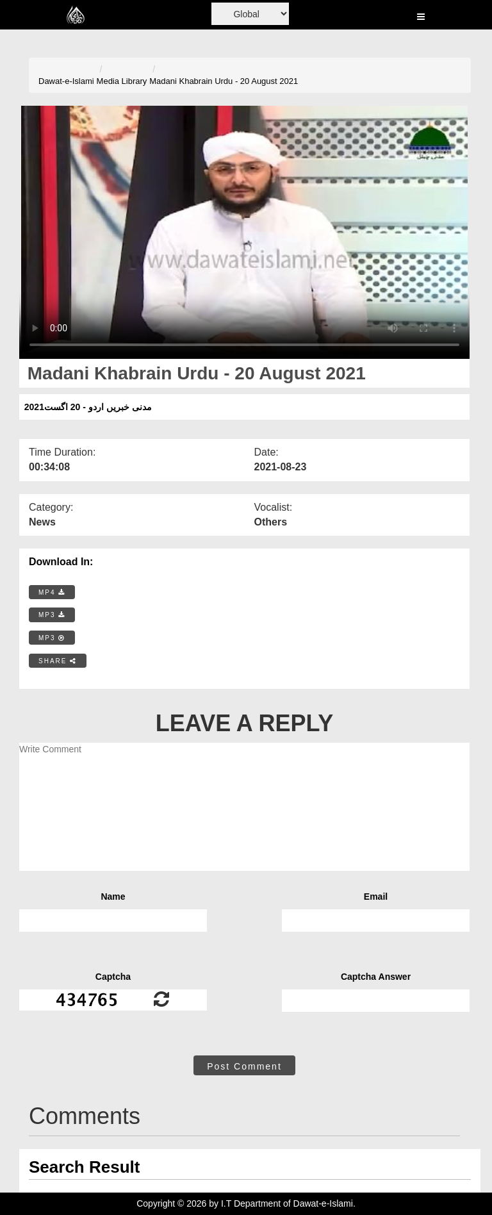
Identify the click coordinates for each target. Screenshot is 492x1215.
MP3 (51, 614)
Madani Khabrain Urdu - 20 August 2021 (223, 81)
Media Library (122, 81)
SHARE (57, 661)
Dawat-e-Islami (66, 81)
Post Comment (244, 1066)
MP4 (51, 592)
